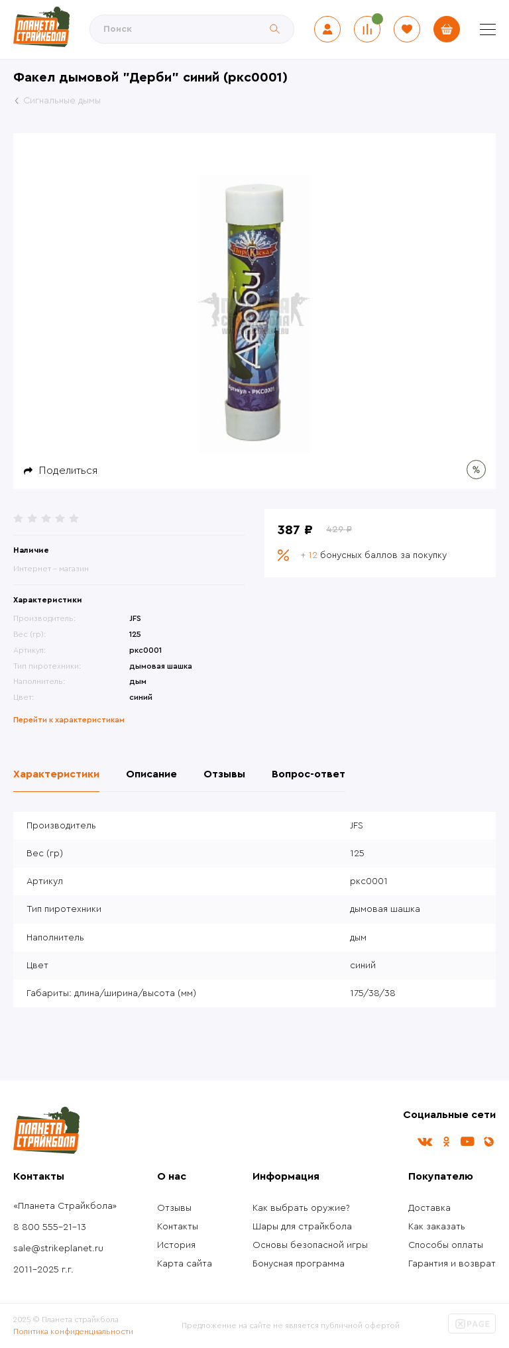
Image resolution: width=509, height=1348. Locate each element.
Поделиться (68, 470)
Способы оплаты (445, 1245)
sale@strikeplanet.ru (58, 1248)
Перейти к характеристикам (69, 720)
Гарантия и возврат (452, 1263)
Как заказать (436, 1226)
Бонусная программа (299, 1263)
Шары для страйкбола (302, 1226)
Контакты (177, 1226)
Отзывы (174, 1208)
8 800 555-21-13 (49, 1227)
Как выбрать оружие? (301, 1208)
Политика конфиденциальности (73, 1331)
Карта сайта (184, 1263)
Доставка (429, 1208)
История (176, 1245)
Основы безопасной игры (310, 1245)
